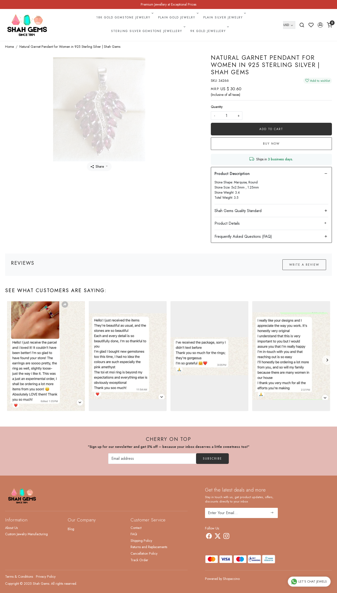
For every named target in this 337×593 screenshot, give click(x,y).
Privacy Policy (46, 576)
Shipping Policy (141, 540)
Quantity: (217, 106)
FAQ (134, 534)
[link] (301, 25)
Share (97, 166)
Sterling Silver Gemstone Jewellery (147, 31)
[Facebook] (209, 537)
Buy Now (271, 143)
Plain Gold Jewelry (177, 17)
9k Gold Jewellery (209, 31)
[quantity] (226, 115)
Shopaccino (231, 578)
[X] (218, 537)
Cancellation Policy (144, 553)
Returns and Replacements (149, 546)
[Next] (327, 360)
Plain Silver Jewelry (224, 17)
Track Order (139, 560)
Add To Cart (271, 129)
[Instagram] (226, 537)
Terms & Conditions (19, 576)
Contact (136, 527)
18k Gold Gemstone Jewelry (124, 17)
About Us (11, 527)
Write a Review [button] (304, 265)
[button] (320, 25)
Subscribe (212, 458)
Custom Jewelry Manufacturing (26, 534)
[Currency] (289, 25)
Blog (71, 529)
